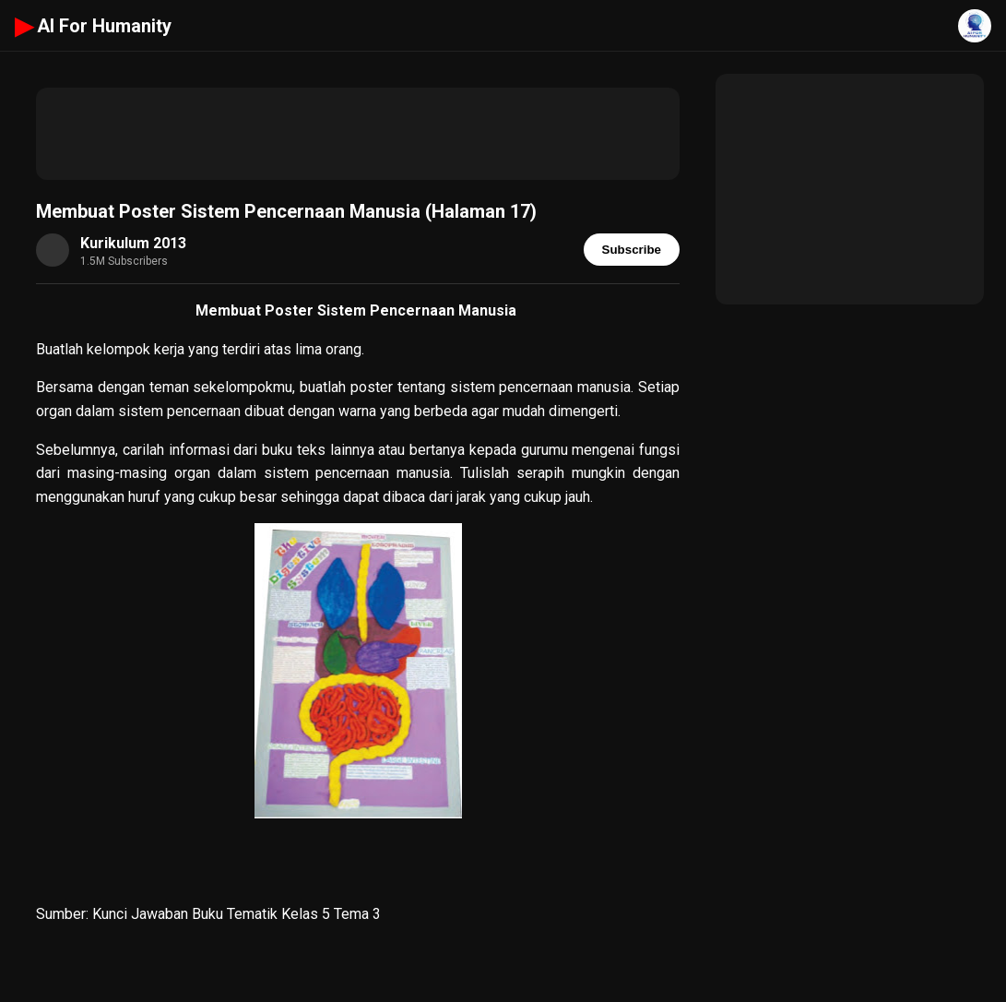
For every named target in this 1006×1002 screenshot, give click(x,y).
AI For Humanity (93, 26)
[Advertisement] (358, 134)
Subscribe (631, 249)
